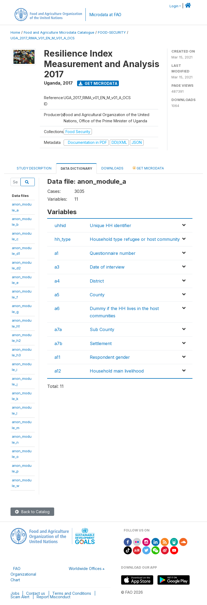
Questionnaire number (113, 253)
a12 (57, 371)
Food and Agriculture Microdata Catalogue (59, 32)
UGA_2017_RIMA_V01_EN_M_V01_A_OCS (43, 38)
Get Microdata (98, 83)
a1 (56, 253)
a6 (57, 308)
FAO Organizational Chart (23, 574)
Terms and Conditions (71, 593)
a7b (58, 343)
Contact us (35, 593)
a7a (58, 329)
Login (174, 6)
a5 (56, 294)
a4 (57, 281)
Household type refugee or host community (135, 239)
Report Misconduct (53, 596)
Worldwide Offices (85, 568)
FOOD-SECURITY (112, 32)
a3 (56, 267)
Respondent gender (110, 357)
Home (15, 32)
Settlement (101, 343)
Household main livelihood (117, 371)
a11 (57, 357)
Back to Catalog (32, 511)
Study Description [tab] (34, 168)
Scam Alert (20, 596)
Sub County (102, 329)
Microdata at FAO (105, 14)
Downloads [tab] (112, 168)
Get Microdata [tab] (148, 168)
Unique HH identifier (110, 225)
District (97, 281)
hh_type (62, 239)
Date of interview (107, 267)
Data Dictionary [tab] (76, 168)
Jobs (15, 593)
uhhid (60, 225)
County (97, 294)
